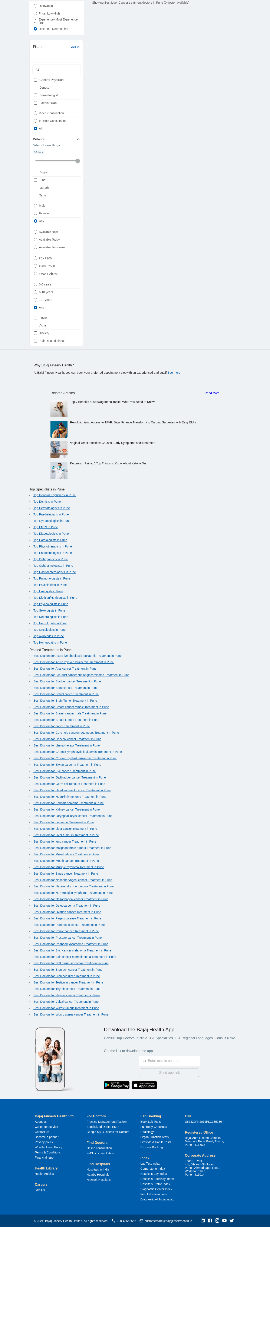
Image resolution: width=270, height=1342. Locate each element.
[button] (203, 1335)
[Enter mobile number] (174, 1173)
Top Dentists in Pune (47, 617)
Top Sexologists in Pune (49, 726)
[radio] (35, 16)
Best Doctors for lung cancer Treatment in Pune (64, 957)
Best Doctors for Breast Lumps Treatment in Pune (66, 835)
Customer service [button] (46, 1241)
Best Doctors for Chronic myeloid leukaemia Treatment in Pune (75, 874)
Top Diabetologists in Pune (51, 649)
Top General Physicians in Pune (54, 611)
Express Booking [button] (152, 1262)
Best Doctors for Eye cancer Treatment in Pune (64, 887)
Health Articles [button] (44, 1288)
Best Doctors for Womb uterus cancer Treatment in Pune (70, 1130)
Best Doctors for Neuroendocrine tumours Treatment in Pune (73, 1002)
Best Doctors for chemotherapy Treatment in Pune (66, 861)
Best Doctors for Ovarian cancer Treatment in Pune (67, 1028)
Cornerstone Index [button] (153, 1283)
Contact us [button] (42, 1246)
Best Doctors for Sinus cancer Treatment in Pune (65, 989)
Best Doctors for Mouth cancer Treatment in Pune (66, 976)
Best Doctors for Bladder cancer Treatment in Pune (67, 797)
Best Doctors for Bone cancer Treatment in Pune (65, 803)
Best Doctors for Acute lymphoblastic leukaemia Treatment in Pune (77, 771)
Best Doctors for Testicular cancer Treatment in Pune (68, 1098)
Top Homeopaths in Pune (50, 758)
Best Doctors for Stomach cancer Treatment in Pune (67, 1085)
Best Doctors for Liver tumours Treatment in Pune (66, 951)
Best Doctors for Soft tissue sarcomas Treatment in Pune (70, 1079)
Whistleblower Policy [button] (48, 1262)
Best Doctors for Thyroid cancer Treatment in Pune (67, 1104)
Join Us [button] (40, 1304)
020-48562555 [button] (124, 1335)
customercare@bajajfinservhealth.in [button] (165, 1335)
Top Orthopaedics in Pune (50, 675)
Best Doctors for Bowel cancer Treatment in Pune (66, 810)
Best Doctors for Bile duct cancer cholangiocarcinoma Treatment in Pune (81, 791)
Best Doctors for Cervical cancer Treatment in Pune (67, 855)
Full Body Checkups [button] (154, 1241)
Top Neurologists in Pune (50, 739)
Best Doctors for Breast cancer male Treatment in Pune (69, 829)
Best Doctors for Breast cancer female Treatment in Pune (71, 823)
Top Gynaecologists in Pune (51, 636)
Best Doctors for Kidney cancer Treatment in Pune (66, 925)
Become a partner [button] (47, 1251)
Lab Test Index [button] (150, 1278)
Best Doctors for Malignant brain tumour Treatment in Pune (72, 964)
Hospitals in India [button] (97, 1284)
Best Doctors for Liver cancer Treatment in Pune (65, 944)
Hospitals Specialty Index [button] (157, 1293)
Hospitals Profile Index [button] (155, 1298)
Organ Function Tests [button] (155, 1251)
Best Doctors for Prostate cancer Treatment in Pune (67, 1053)
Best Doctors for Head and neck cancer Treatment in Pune (72, 906)
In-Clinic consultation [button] (100, 1268)
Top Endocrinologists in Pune (52, 668)
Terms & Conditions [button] (48, 1267)
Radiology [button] (147, 1246)
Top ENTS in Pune (45, 643)
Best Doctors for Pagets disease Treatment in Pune (67, 1034)
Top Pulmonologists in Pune (51, 694)
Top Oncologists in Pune (49, 745)
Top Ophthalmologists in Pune (53, 681)
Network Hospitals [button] (98, 1294)
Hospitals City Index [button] (154, 1288)
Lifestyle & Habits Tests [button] (156, 1257)
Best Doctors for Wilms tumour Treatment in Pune (66, 1124)
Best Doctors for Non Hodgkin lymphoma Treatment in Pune (73, 1008)
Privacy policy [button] (44, 1257)
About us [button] (41, 1236)
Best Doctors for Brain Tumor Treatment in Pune (65, 816)
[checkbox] (35, 102)
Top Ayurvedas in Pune (48, 752)
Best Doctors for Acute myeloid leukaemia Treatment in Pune (73, 778)
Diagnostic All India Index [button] (157, 1314)
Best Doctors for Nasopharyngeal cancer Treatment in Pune (72, 996)
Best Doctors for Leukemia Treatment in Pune (63, 938)
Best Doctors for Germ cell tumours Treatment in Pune (69, 899)
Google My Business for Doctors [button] (107, 1246)
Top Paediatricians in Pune (51, 630)
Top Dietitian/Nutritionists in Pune (55, 713)
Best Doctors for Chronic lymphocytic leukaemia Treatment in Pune (77, 867)
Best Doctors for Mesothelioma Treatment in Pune (66, 970)
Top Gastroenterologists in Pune (54, 688)
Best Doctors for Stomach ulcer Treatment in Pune (66, 1092)
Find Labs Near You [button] (154, 1309)
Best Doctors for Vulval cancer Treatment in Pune (66, 1117)
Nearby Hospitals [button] (97, 1289)
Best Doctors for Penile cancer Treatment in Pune (66, 1047)
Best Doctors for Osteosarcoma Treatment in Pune (66, 1021)
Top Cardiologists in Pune (50, 656)
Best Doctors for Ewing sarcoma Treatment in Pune (67, 880)
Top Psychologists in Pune (50, 720)
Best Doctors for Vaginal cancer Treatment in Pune (66, 1111)
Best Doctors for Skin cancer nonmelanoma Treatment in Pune (74, 1072)
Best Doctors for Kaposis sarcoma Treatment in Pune (68, 919)
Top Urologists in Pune (48, 707)
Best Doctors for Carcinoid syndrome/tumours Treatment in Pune (76, 848)
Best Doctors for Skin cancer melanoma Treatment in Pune (72, 1066)
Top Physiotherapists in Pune (52, 662)
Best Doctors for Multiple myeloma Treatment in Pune (68, 983)
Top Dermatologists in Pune (51, 624)
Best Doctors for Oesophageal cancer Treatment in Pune (70, 1015)
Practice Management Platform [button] (106, 1236)
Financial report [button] (45, 1272)
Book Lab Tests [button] (151, 1236)
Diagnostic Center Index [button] (156, 1303)
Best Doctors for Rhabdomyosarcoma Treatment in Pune (70, 1060)
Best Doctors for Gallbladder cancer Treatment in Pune (69, 893)
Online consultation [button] (99, 1262)
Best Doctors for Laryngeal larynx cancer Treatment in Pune (72, 932)
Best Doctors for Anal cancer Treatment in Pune (64, 784)
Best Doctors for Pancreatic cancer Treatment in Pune (69, 1040)
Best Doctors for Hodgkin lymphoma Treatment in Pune (69, 912)
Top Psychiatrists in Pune (50, 700)
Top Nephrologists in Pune (50, 733)
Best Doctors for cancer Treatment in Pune (61, 842)
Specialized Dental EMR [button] (102, 1241)
